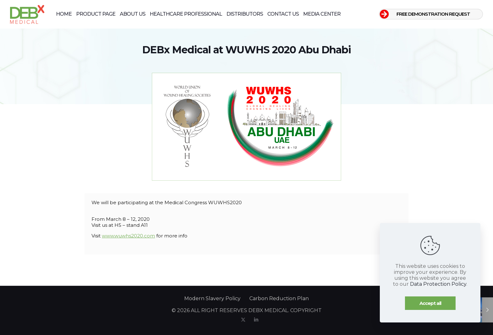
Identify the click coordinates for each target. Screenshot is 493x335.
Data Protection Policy (438, 284)
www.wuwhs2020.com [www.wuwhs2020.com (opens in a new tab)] (128, 236)
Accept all (430, 303)
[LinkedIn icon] (256, 319)
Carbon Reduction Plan (279, 298)
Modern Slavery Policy (212, 298)
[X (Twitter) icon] (243, 319)
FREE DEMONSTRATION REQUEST (433, 14)
